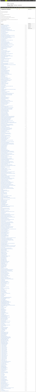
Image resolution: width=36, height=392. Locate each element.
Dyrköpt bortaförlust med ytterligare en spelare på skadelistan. (5, 100)
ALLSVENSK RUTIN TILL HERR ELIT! (3, 368)
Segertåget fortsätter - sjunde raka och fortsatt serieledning (5, 322)
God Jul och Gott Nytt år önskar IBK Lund (4, 50)
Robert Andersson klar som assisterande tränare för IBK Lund (5, 135)
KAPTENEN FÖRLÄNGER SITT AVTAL (3, 266)
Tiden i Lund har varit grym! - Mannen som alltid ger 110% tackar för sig (6, 172)
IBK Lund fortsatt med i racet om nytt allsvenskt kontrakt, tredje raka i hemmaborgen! (7, 226)
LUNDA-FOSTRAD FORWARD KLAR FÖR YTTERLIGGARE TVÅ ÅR (5, 304)
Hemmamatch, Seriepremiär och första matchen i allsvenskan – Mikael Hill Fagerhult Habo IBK (8, 243)
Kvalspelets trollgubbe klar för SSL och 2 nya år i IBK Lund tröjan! (5, 27)
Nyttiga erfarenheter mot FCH (3, 295)
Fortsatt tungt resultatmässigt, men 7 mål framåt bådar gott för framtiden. (6, 238)
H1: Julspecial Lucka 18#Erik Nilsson (5, 9)
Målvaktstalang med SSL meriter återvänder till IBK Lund (5, 73)
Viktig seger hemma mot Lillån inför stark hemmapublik (5, 218)
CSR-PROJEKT (23, 0)
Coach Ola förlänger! (2, 88)
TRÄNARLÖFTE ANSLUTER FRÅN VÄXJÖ (4, 249)
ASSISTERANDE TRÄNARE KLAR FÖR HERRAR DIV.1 (4, 343)
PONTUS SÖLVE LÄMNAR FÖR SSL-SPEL (4, 300)
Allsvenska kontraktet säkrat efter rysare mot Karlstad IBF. (5, 208)
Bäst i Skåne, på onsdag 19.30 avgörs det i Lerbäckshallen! (5, 91)
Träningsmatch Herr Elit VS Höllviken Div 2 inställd (4, 385)
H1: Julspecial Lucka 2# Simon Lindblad (4, 358)
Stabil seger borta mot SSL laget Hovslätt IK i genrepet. (5, 72)
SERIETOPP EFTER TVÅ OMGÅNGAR (3, 307)
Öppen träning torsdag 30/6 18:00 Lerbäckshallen (4, 262)
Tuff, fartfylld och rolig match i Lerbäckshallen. (4, 196)
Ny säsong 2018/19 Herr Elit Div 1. (3, 365)
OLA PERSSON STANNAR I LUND (3, 203)
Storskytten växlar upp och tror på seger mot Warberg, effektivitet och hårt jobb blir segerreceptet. (8, 185)
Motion (13, 0)
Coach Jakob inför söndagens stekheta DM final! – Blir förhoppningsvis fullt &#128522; (7, 143)
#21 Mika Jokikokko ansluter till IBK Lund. (4, 130)
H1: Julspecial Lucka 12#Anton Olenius (4, 350)
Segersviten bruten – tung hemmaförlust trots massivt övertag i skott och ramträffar (7, 107)
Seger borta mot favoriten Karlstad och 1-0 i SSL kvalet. (5, 34)
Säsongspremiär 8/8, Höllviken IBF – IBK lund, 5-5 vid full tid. (5, 199)
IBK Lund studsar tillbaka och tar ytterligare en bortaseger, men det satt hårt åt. (6, 46)
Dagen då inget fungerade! (3, 57)
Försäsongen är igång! (2, 308)
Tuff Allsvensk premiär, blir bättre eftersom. (4, 242)
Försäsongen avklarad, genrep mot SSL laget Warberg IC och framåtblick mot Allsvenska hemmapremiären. (8, 122)
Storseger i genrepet (2, 191)
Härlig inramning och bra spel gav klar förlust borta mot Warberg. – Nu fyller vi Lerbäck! (7, 162)
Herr (6, 0)
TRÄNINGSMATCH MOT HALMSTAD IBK (4, 250)
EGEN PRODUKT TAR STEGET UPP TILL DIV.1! (4, 369)
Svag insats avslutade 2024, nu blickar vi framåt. (4, 103)
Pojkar (11, 0)
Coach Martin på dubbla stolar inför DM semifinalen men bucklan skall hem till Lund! (7, 161)
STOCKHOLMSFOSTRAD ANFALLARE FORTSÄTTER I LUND (5, 315)
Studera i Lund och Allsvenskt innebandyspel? (4, 268)
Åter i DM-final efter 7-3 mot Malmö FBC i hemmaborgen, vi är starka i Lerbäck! (6, 216)
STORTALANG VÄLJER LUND (3, 311)
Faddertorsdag (2, 49)
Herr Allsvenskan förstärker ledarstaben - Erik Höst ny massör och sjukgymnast (6, 108)
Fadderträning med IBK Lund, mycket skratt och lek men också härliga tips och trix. (7, 53)
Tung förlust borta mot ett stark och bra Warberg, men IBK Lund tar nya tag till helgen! (7, 222)
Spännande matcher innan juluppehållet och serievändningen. (5, 177)
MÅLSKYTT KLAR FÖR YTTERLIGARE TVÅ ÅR (4, 319)
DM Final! (1, 207)
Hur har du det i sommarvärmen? (3, 85)
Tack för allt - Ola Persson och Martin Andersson (4, 241)
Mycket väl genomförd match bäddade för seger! (4, 372)
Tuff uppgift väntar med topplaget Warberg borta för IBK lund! (5, 223)
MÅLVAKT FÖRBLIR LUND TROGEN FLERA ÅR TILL (4, 318)
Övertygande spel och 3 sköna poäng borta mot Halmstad (5, 288)
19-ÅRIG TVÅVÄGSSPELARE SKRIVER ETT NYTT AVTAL (5, 303)
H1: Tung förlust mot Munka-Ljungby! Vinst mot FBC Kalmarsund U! (6, 361)
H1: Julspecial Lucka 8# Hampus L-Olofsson (4, 353)
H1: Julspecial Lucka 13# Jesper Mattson (4, 349)
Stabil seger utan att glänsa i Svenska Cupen (4, 77)
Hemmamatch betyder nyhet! (3, 280)
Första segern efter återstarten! (3, 99)
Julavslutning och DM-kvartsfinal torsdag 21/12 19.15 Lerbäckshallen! (6, 169)
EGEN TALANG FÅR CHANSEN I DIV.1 (3, 312)
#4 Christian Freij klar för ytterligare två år (4, 145)
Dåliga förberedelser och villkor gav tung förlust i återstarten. (5, 166)
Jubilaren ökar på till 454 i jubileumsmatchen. (4, 157)
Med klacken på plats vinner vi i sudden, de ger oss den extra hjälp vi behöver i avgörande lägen (8, 173)
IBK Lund (2, 0)
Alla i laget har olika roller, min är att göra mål (4, 149)
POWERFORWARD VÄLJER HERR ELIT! (3, 366)
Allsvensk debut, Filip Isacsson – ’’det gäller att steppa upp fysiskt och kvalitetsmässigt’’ (7, 188)
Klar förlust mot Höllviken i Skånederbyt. (4, 234)
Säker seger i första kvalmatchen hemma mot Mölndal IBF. (5, 273)
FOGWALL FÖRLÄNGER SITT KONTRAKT (4, 265)
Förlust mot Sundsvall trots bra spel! (3, 54)
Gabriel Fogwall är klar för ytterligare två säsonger (4, 138)
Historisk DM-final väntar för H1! (3, 284)
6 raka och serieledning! (2, 323)
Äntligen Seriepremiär (2, 331)
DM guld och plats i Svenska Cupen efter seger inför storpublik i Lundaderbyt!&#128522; (7, 141)
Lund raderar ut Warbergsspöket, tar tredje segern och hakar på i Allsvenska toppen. (7, 184)
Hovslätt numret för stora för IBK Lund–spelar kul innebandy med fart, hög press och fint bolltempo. (8, 165)
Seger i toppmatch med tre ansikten (3, 285)
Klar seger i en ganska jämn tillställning (4, 292)
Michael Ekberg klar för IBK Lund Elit (3, 66)
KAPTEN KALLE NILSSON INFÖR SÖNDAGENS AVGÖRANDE (5, 150)
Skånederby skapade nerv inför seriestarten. (4, 123)
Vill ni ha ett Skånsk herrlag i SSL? (3, 31)
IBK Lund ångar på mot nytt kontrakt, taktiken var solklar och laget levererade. (6, 153)
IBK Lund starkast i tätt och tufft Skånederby (4, 231)
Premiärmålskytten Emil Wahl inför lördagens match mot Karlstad (5, 119)
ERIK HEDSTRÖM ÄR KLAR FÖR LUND (3, 257)
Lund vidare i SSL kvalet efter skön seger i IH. (4, 38)
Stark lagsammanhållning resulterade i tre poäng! (4, 380)
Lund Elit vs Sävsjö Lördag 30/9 (3, 381)
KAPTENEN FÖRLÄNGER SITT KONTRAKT (4, 341)
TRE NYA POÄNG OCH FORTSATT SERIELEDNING (4, 281)
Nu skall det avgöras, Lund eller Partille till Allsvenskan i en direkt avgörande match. (7, 269)
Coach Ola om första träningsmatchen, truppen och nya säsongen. (6, 80)
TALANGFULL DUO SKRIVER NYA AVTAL (4, 334)
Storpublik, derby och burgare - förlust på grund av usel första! (5, 181)
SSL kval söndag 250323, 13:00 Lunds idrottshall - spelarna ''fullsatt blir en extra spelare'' (7, 93)
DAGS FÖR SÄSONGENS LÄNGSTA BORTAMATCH (4, 327)
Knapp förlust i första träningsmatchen (4, 254)
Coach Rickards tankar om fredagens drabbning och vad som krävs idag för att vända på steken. (8, 246)
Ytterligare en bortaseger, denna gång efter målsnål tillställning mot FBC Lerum (6, 43)
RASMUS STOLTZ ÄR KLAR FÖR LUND (3, 258)
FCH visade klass (2, 389)
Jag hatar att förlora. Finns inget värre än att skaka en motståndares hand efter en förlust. (7, 219)
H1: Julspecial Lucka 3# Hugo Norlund (4, 357)
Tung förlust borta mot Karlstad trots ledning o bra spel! (5, 230)
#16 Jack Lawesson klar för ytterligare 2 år (4, 92)
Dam (4, 0)
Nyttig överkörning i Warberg (3, 76)
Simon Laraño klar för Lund (3, 134)
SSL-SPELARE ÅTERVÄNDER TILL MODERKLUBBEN (4, 204)
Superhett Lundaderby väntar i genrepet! (4, 192)
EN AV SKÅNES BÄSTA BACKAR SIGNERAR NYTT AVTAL (5, 338)
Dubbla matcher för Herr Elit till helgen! (4, 376)
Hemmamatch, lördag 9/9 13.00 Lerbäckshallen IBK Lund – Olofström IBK (6, 195)
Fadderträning (2, 62)
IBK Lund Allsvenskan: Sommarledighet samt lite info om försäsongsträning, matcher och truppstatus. (8, 89)
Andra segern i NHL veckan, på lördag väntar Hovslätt (5, 111)
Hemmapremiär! (2, 189)
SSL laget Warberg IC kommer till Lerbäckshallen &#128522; (5, 127)
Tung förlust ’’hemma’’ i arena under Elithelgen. (4, 68)
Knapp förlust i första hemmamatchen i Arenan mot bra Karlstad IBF (6, 118)
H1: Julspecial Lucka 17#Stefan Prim (3, 346)
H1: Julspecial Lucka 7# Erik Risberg (3, 354)
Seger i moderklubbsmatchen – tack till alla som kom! (5, 115)
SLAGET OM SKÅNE (2, 296)
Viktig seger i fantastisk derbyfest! (3, 212)
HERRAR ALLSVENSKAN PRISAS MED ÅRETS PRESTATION (5, 261)
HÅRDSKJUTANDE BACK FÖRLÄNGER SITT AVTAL (4, 339)
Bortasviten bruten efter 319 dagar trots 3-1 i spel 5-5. (5, 45)
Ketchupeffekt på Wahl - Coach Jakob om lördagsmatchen (5, 176)
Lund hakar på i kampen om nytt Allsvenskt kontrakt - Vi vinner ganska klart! (6, 158)
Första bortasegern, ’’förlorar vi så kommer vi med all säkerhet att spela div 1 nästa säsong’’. (7, 211)
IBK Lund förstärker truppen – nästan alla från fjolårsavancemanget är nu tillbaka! (7, 227)
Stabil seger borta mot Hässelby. (3, 96)
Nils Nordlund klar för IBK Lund (3, 84)
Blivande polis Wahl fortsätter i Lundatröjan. (4, 26)
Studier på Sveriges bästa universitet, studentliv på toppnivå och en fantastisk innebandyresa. (8, 35)
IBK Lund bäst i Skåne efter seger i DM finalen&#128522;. (5, 142)
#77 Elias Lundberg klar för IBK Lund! (3, 69)
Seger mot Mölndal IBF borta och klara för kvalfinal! (4, 272)
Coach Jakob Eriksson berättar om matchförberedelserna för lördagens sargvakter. (7, 239)
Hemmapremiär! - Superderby (3, 330)
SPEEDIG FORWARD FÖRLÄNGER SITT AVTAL (4, 316)
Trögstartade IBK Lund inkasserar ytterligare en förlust (5, 180)
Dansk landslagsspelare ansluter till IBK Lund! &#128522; (5, 131)
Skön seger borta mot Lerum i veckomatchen (4, 112)
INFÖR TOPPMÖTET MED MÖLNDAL (3, 291)
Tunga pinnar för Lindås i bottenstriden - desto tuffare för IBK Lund (6, 215)
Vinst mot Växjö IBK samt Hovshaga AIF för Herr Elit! (5, 362)
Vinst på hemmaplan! (2, 65)
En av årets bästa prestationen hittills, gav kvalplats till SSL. (5, 42)
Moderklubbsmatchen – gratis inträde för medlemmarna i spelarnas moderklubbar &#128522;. (8, 116)
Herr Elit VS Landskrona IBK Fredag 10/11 (4, 377)
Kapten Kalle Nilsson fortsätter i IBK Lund (4, 146)
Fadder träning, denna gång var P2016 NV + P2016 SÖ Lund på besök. (6, 58)
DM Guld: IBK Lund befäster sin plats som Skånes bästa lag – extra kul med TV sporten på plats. (8, 30)
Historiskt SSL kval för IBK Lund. (3, 95)
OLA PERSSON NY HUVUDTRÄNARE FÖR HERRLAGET (5, 235)
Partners (29, 0)
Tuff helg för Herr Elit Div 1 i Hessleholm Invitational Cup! (5, 384)
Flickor (8, 0)
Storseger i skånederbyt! (3, 289)
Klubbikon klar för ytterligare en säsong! (4, 193)
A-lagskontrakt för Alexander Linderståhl (4, 139)
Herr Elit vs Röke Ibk (2, 373)
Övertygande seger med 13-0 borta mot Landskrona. (4, 277)
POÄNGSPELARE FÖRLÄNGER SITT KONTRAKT (4, 342)
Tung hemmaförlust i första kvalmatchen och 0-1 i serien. (5, 41)
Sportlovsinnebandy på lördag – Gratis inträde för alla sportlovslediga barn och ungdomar (7, 154)
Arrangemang (19, 0)
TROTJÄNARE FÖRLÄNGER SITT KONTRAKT (4, 253)
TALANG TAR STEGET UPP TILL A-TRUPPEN (4, 200)
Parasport (16, 0)
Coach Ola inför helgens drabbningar (3, 126)
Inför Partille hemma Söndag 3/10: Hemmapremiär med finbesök (5, 293)
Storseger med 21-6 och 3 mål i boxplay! (4, 276)
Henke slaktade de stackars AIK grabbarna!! (4, 81)
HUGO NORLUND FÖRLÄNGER (3, 299)
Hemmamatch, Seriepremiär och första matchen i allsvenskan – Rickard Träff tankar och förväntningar (8, 245)
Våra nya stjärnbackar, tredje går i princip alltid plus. (5, 61)
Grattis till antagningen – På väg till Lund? (4, 168)
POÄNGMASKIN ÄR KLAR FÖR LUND (3, 335)
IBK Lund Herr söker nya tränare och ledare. (4, 104)
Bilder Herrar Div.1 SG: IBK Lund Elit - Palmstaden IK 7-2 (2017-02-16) (6, 388)
